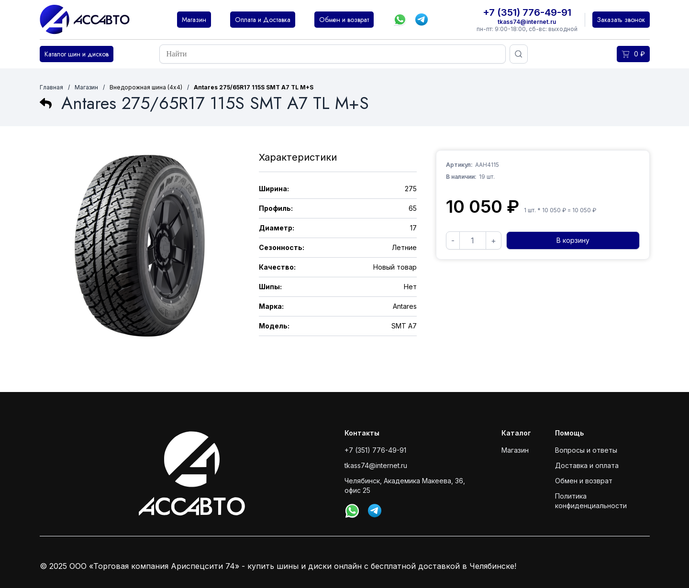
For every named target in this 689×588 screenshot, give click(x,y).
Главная (51, 87)
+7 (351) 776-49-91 (527, 12)
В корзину (572, 240)
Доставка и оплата (587, 465)
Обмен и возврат (583, 481)
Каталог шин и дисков (76, 54)
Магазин (86, 87)
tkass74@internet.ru (527, 21)
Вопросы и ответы (586, 450)
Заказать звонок (621, 19)
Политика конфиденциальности (591, 501)
